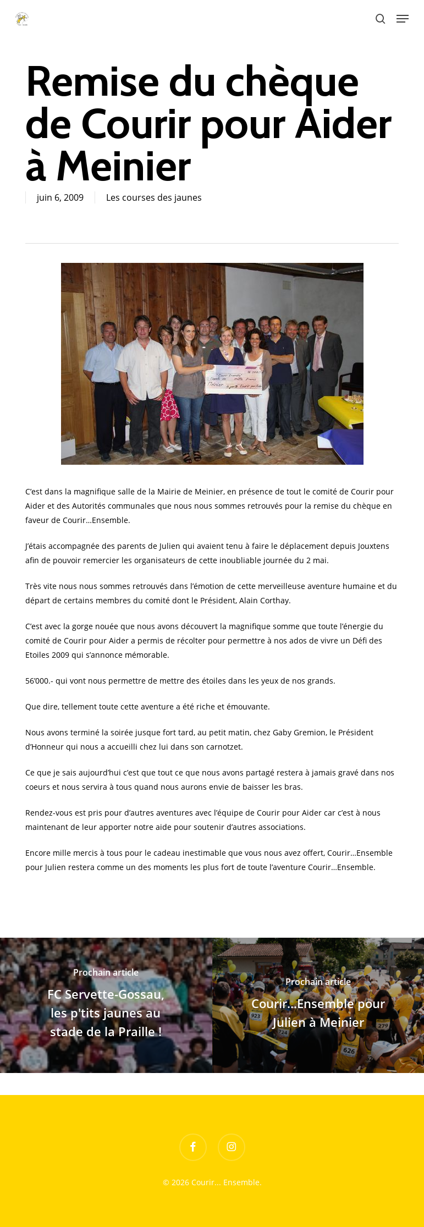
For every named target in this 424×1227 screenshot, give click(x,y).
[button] (403, 18)
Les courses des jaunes (154, 197)
